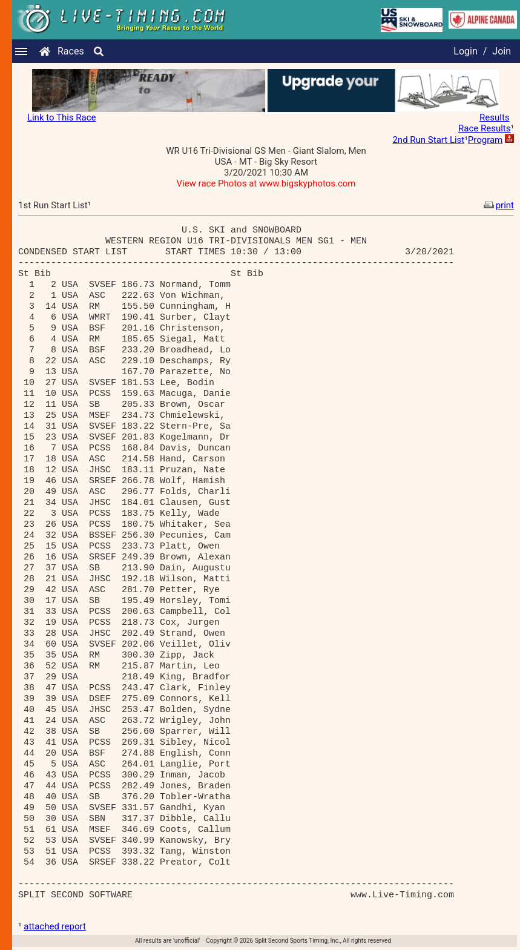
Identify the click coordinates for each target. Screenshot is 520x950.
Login (465, 51)
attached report (55, 926)
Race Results (484, 128)
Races (71, 51)
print (497, 205)
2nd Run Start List (428, 139)
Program (485, 139)
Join (501, 51)
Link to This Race (61, 117)
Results (494, 117)
